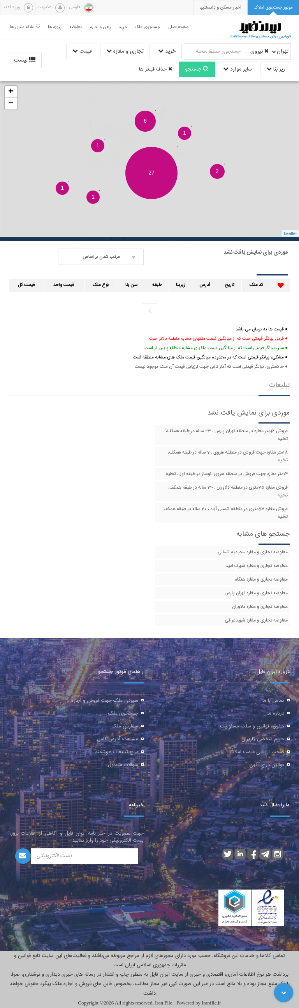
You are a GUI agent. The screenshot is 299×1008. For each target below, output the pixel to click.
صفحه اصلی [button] (178, 27)
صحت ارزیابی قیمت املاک (257, 752)
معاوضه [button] (76, 27)
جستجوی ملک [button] (147, 27)
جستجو (197, 69)
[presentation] (220, 7)
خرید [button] (123, 27)
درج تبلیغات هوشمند (116, 752)
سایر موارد (237, 69)
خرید (167, 51)
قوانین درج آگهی (266, 765)
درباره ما (275, 713)
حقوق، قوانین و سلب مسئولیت (252, 726)
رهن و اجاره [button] (100, 27)
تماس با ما (273, 700)
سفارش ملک (125, 726)
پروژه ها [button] (55, 27)
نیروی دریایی (256, 51)
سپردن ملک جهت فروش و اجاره (104, 700)
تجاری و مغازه (125, 51)
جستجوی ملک (123, 713)
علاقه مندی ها (25, 27)
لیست (24, 60)
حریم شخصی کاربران (262, 739)
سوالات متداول (123, 765)
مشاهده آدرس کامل (117, 739)
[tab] (273, 7)
